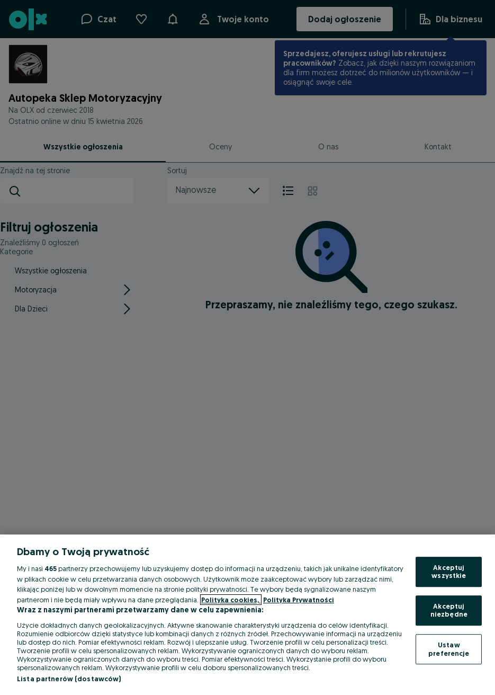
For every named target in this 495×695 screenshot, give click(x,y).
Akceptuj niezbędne (448, 610)
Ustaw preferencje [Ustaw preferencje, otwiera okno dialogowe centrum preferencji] (448, 648)
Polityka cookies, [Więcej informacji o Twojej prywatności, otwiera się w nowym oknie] (230, 599)
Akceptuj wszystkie (448, 571)
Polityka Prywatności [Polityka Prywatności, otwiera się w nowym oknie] (298, 599)
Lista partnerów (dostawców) (69, 678)
